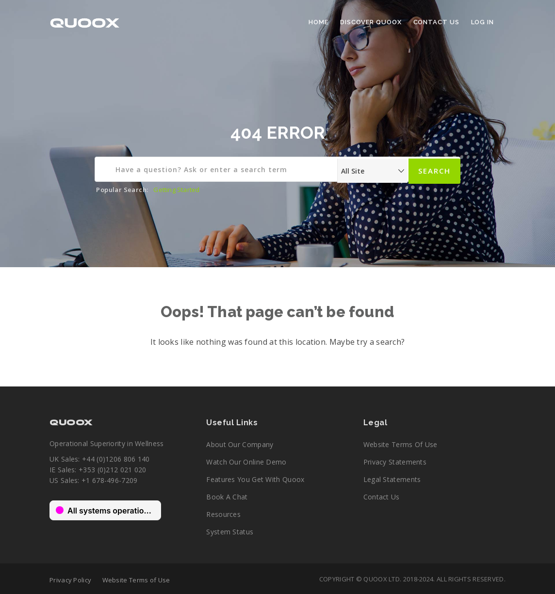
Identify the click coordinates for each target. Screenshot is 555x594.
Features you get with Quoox (255, 479)
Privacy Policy (70, 580)
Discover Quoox (371, 22)
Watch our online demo (246, 461)
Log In (482, 22)
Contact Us (436, 22)
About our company (239, 444)
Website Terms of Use (400, 444)
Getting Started (176, 189)
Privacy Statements (394, 461)
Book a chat (226, 496)
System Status (229, 531)
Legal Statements (392, 479)
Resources (223, 514)
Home (318, 22)
